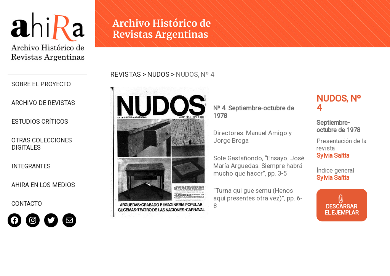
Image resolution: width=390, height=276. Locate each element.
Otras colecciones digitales (41, 144)
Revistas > (128, 74)
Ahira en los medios (43, 185)
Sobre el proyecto (41, 84)
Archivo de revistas (43, 103)
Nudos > (160, 74)
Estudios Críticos (39, 121)
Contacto (26, 203)
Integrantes (31, 166)
